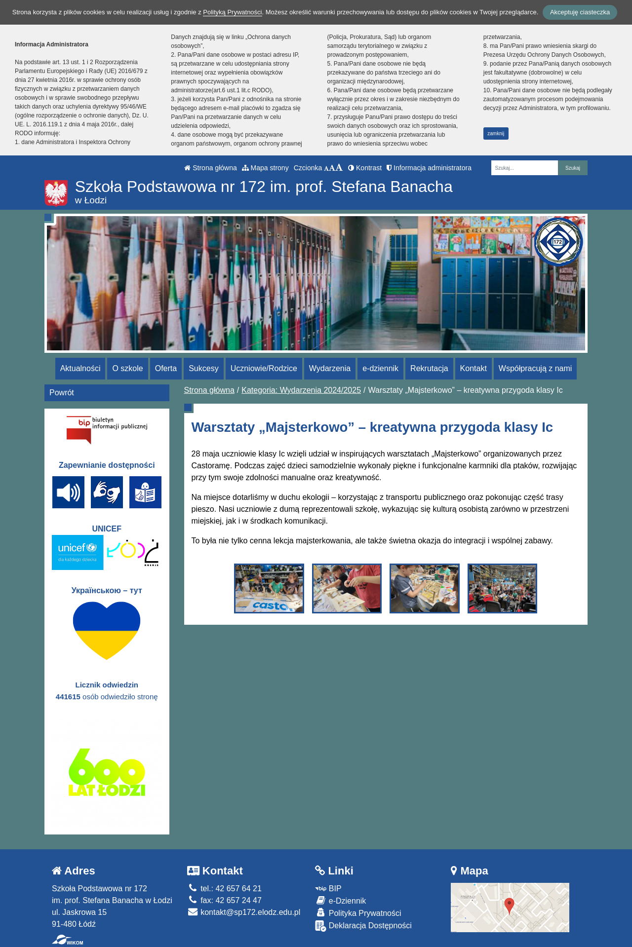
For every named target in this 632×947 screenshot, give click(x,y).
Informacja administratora (429, 168)
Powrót (61, 392)
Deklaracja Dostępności (363, 926)
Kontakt (473, 368)
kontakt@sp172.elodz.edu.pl (244, 912)
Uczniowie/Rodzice (264, 368)
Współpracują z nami (535, 368)
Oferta (166, 368)
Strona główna (210, 168)
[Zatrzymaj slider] (316, 343)
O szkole (127, 368)
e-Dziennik (340, 900)
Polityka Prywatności (358, 912)
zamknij (495, 133)
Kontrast (365, 168)
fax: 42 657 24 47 (224, 900)
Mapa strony (265, 168)
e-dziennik (380, 368)
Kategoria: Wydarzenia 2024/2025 (301, 390)
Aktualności (80, 368)
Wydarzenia (330, 368)
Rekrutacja (429, 368)
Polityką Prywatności (232, 12)
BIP (328, 888)
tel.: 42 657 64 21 (224, 888)
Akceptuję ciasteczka (580, 12)
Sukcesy (203, 368)
